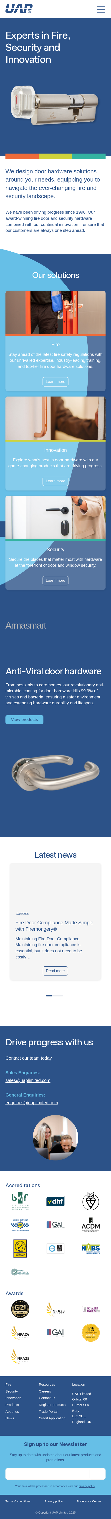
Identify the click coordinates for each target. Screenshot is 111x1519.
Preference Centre (89, 1501)
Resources (47, 1384)
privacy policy (86, 1486)
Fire (8, 1384)
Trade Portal (48, 1411)
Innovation (13, 1398)
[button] (49, 995)
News (9, 1418)
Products (12, 1405)
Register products (52, 1405)
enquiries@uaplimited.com (31, 1102)
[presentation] (10, 994)
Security (11, 1391)
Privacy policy (54, 1501)
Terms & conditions (17, 1501)
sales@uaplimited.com (27, 1080)
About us (12, 1411)
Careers (45, 1391)
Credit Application (52, 1418)
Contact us (47, 1398)
